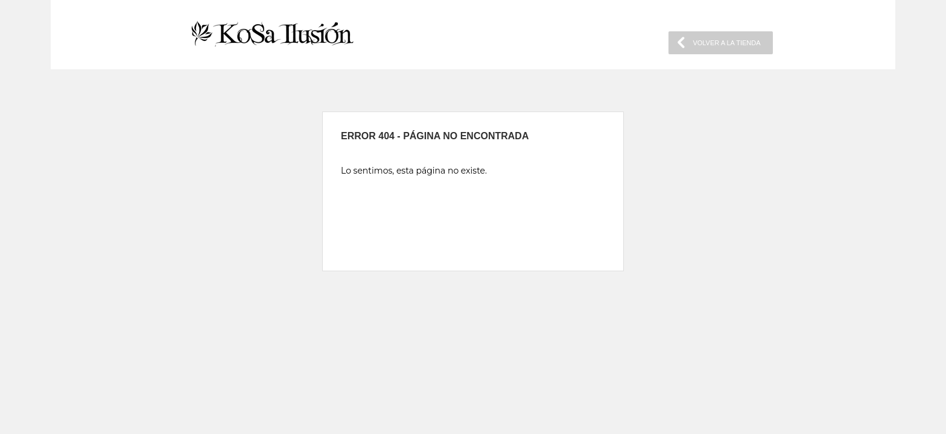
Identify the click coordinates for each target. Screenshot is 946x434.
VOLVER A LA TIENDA (726, 42)
